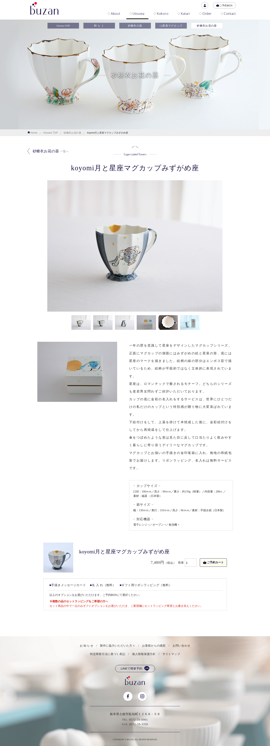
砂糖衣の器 (135, 25)
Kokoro (161, 14)
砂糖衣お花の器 (207, 25)
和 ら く (99, 25)
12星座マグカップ (171, 25)
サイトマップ (171, 654)
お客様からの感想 (154, 645)
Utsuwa (136, 14)
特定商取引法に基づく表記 (107, 654)
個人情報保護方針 (144, 654)
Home (32, 132)
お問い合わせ (181, 645)
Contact (228, 14)
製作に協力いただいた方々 (117, 645)
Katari (183, 14)
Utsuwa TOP (63, 25)
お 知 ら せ (86, 645)
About (113, 14)
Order (205, 14)
